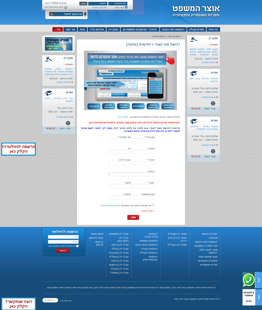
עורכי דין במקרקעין (123, 239)
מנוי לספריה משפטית (205, 245)
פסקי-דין (113, 29)
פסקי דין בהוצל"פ (177, 244)
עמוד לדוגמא (96, 237)
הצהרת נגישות (209, 233)
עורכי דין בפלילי (120, 248)
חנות (82, 29)
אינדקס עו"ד (97, 29)
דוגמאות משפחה (148, 240)
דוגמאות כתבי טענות (173, 29)
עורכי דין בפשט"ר (119, 272)
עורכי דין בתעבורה (119, 252)
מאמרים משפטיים (207, 260)
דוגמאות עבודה (149, 248)
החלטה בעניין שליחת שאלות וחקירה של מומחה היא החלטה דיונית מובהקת (59, 71)
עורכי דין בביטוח (120, 260)
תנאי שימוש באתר (109, 205)
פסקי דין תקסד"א (177, 233)
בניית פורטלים (65, 301)
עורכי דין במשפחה (119, 233)
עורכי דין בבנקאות (119, 264)
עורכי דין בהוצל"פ (119, 256)
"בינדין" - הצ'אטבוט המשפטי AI (140, 29)
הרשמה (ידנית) (99, 243)
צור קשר (70, 29)
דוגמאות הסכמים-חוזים (150, 258)
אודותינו (213, 237)
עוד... (58, 29)
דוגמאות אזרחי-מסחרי (151, 235)
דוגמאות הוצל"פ (149, 252)
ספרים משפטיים (208, 264)
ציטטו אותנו (97, 233)
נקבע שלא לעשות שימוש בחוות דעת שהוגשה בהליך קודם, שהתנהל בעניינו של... (204, 53)
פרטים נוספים (209, 62)
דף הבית (213, 29)
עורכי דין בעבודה (119, 268)
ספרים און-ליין (196, 29)
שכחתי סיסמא (99, 7)
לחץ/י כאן (123, 117)
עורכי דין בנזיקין (120, 244)
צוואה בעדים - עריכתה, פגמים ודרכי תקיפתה (204, 127)
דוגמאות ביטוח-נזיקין (146, 244)
